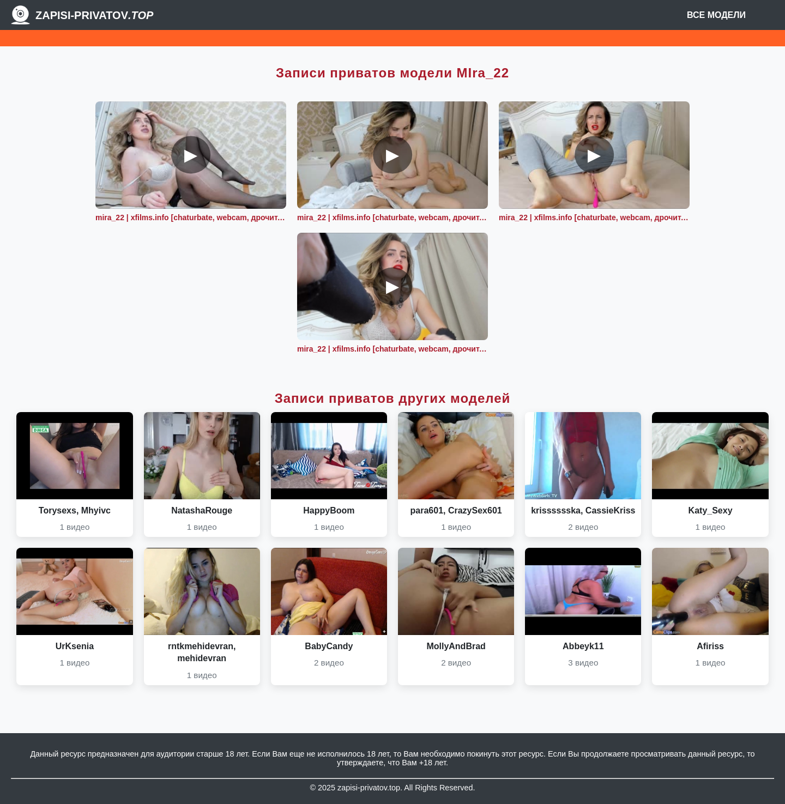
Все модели (716, 15)
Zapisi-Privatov (94, 15)
